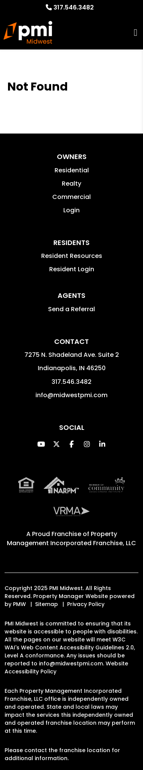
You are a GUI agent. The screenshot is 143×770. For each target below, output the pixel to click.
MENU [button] (135, 32)
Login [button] (71, 210)
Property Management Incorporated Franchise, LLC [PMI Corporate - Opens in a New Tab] (71, 538)
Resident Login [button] (71, 269)
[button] (41, 444)
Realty (71, 183)
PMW (19, 604)
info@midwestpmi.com (71, 395)
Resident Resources (71, 255)
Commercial (71, 196)
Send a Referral (71, 309)
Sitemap (46, 604)
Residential (72, 170)
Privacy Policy (85, 604)
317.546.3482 (73, 7)
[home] (27, 32)
